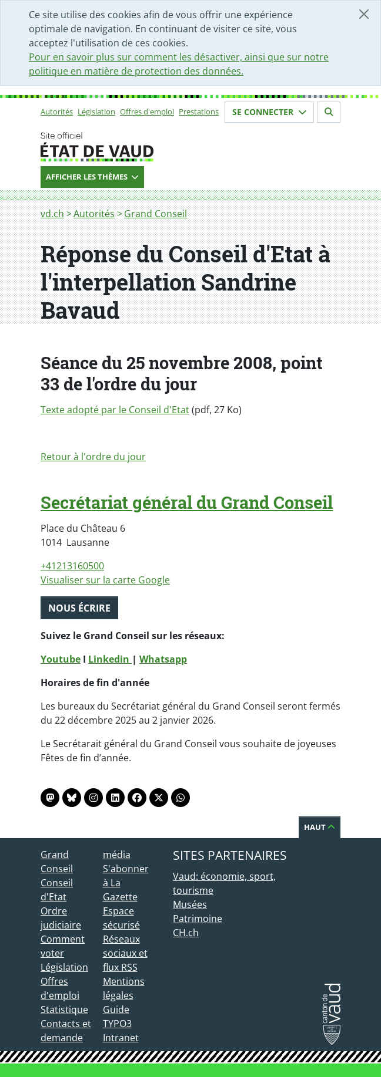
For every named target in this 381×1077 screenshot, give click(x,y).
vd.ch (52, 213)
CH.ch (186, 932)
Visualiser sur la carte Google (105, 579)
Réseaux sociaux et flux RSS (125, 953)
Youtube (61, 659)
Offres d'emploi (147, 111)
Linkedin (110, 659)
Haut (319, 827)
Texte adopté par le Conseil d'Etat (115, 409)
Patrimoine (197, 918)
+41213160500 (72, 565)
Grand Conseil (155, 213)
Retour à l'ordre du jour (93, 456)
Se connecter (269, 111)
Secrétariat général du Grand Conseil (187, 502)
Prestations (199, 111)
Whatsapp (163, 659)
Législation (96, 111)
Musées (190, 904)
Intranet (121, 1037)
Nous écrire (79, 608)
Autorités (57, 111)
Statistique (64, 1009)
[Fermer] (363, 14)
